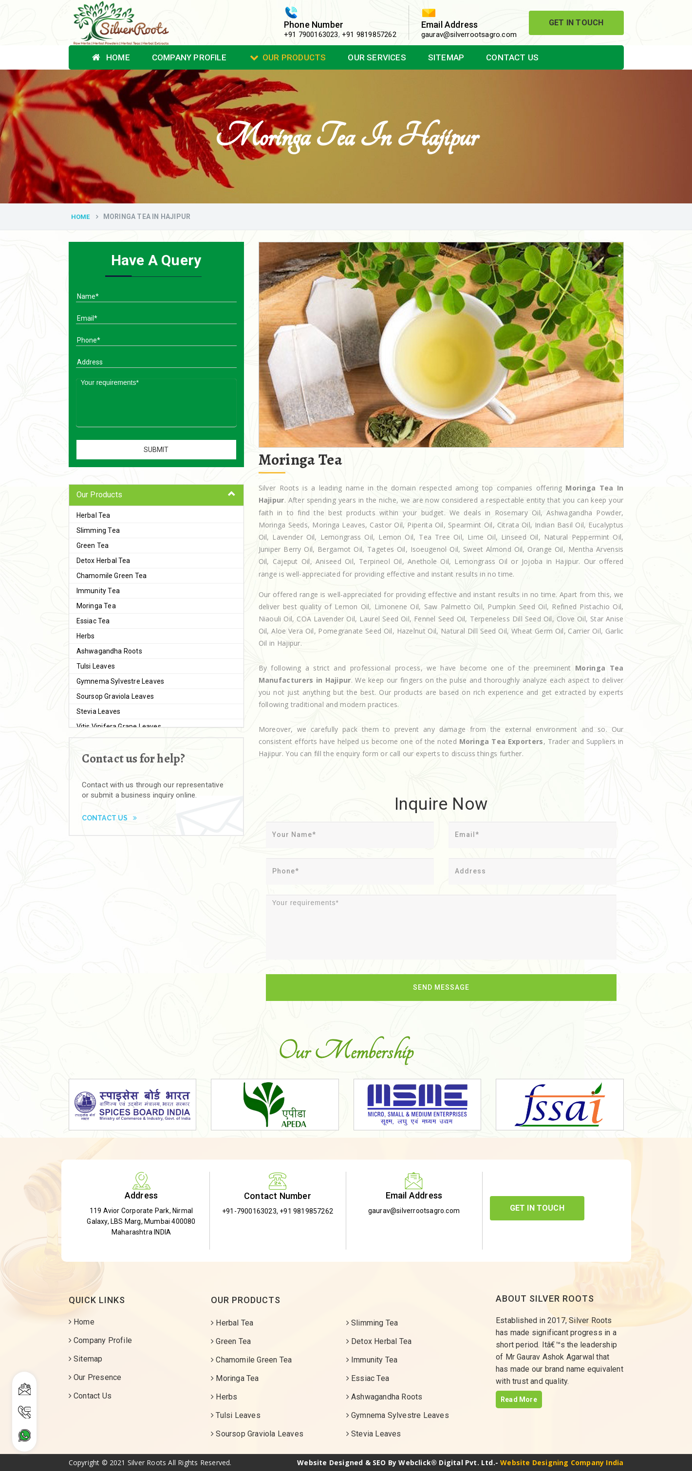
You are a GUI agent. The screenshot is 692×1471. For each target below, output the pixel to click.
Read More (519, 1399)
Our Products (288, 57)
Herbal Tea (93, 515)
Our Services (377, 57)
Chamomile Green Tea (111, 576)
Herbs (85, 636)
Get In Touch (576, 22)
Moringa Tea (96, 606)
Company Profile (189, 57)
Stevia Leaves (98, 711)
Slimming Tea (98, 530)
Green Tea (92, 545)
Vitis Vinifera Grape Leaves (118, 726)
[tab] (156, 495)
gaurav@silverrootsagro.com (469, 34)
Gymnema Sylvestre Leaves (120, 681)
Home (111, 57)
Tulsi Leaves (95, 666)
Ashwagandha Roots (109, 651)
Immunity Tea (98, 591)
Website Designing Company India (561, 1462)
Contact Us (512, 57)
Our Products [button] (99, 494)
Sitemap (446, 57)
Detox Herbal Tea (103, 560)
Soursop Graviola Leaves (115, 696)
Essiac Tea (93, 621)
